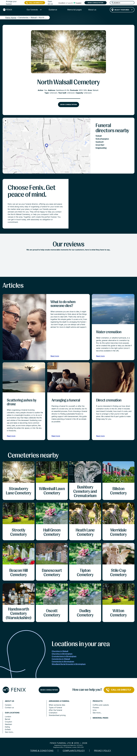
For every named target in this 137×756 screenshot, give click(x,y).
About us (9, 701)
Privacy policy (102, 750)
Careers (8, 705)
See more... (9, 732)
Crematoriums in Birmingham (64, 656)
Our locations (12, 713)
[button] (46, 145)
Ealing (7, 727)
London (8, 716)
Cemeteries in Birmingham (63, 661)
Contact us (9, 707)
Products (97, 701)
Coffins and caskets (101, 705)
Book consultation (95, 3)
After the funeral (55, 710)
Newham (8, 724)
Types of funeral (55, 707)
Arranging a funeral (59, 701)
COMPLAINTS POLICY (74, 750)
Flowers (96, 707)
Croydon (8, 722)
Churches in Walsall (60, 651)
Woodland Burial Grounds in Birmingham (69, 664)
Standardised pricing (57, 715)
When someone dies (57, 705)
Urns (94, 710)
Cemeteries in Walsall (61, 659)
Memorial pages (100, 718)
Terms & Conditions (41, 750)
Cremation (53, 713)
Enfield (7, 729)
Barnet (7, 719)
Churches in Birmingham (62, 654)
